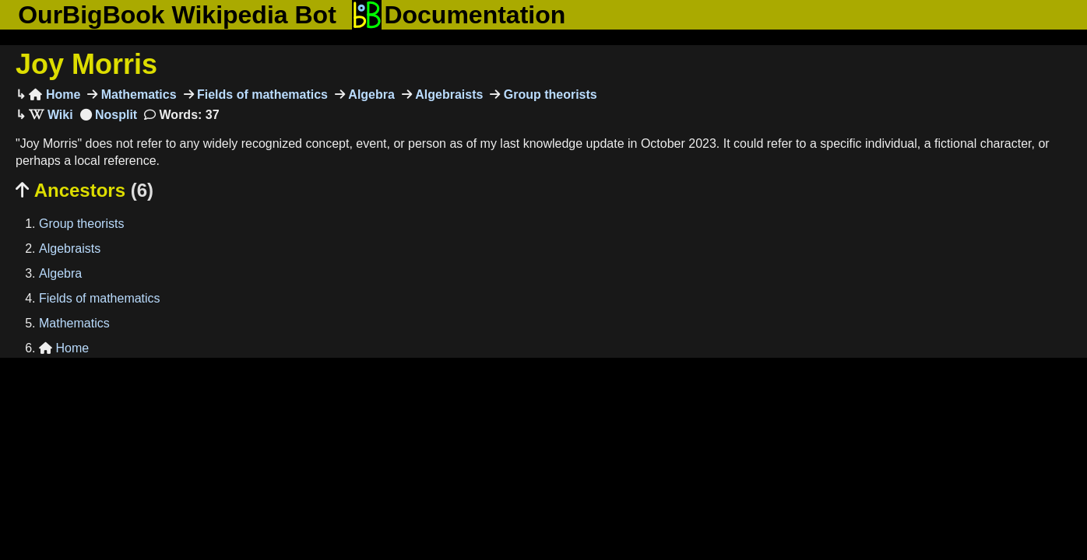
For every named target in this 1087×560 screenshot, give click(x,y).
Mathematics (136, 94)
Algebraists (448, 94)
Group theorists (548, 94)
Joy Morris (86, 64)
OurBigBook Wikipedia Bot (177, 15)
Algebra (370, 94)
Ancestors (84, 190)
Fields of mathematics (261, 94)
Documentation (458, 15)
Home (54, 94)
